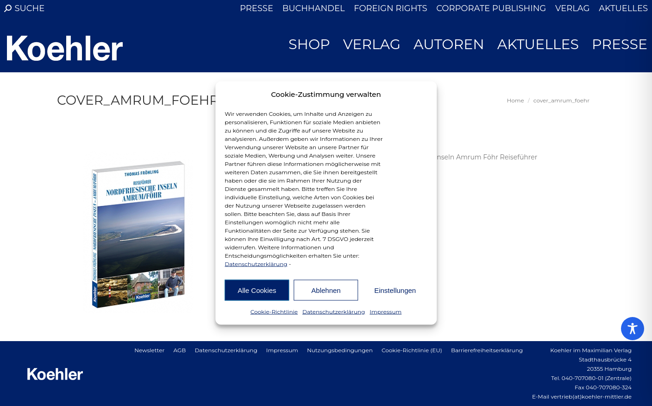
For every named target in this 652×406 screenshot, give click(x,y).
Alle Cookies (257, 290)
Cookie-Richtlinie (274, 311)
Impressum (385, 311)
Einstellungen (395, 290)
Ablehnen (325, 290)
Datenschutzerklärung (256, 263)
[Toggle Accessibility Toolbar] (632, 328)
